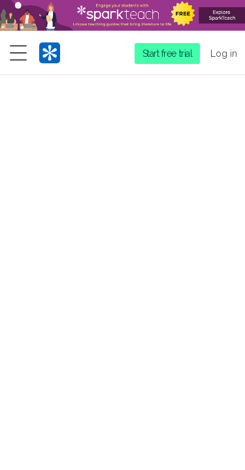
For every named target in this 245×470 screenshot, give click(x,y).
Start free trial (167, 53)
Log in (223, 53)
